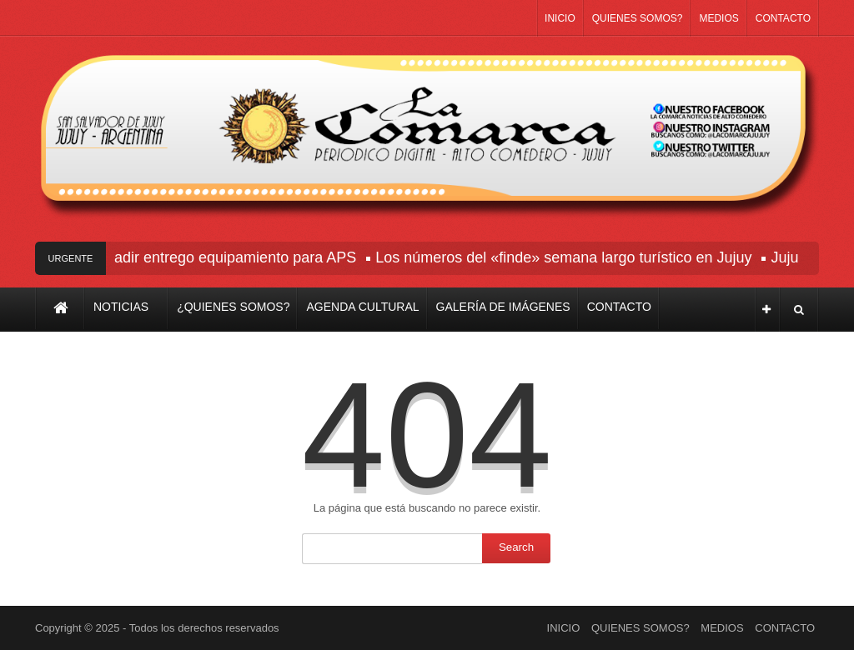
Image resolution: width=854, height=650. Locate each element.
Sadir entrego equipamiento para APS (233, 257)
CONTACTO (783, 18)
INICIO (560, 18)
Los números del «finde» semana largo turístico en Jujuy (566, 257)
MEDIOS (718, 18)
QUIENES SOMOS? (637, 18)
